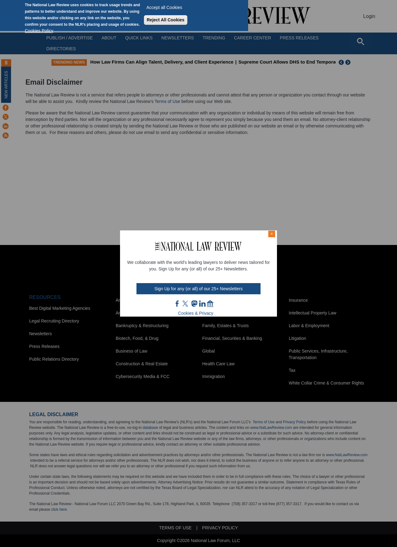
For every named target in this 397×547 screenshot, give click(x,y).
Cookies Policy (39, 30)
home (210, 303)
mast (194, 303)
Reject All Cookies (166, 19)
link (202, 303)
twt (186, 303)
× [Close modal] (271, 233)
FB (177, 303)
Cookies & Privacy (195, 313)
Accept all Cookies (164, 7)
